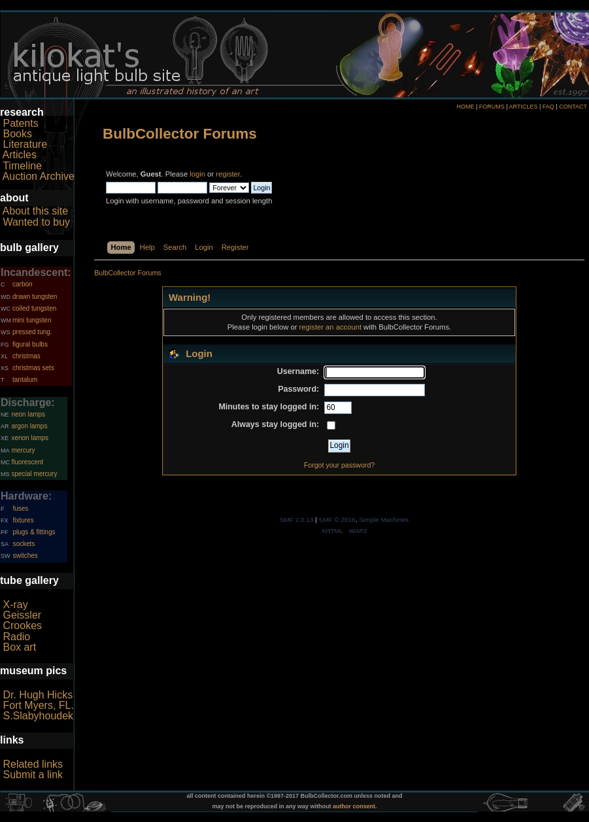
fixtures (22, 520)
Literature (25, 144)
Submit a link (33, 774)
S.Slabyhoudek (38, 715)
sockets (23, 543)
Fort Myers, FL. (38, 705)
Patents (20, 123)
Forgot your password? (339, 465)
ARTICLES (523, 106)
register (228, 174)
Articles (20, 154)
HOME (465, 106)
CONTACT (573, 106)
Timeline (22, 165)
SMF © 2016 (337, 519)
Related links (33, 764)
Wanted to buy (36, 222)
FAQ (548, 106)
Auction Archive (39, 176)
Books (17, 133)
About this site (36, 210)
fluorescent (27, 462)
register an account (330, 327)
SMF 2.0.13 (297, 519)
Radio (16, 636)
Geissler (22, 615)
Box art (19, 647)
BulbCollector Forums (180, 134)
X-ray (15, 604)
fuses (20, 508)
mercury (23, 450)
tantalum (24, 379)
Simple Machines (384, 519)
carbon (22, 284)
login (197, 174)
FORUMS (492, 106)
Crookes (22, 625)
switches (24, 555)
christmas (26, 356)
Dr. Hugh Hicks (38, 694)
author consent (354, 806)
